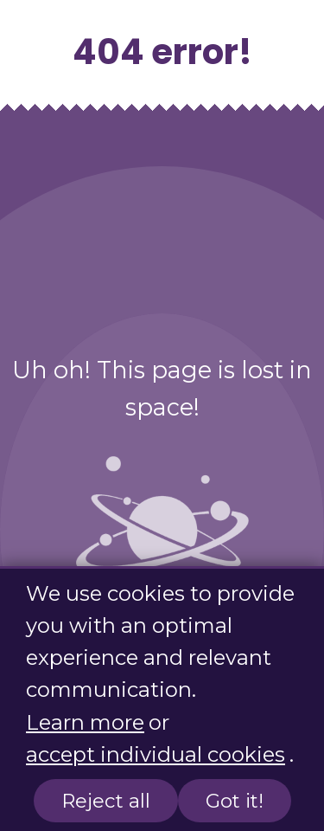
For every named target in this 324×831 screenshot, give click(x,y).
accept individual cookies (155, 754)
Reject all (105, 801)
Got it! (235, 801)
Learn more (85, 722)
